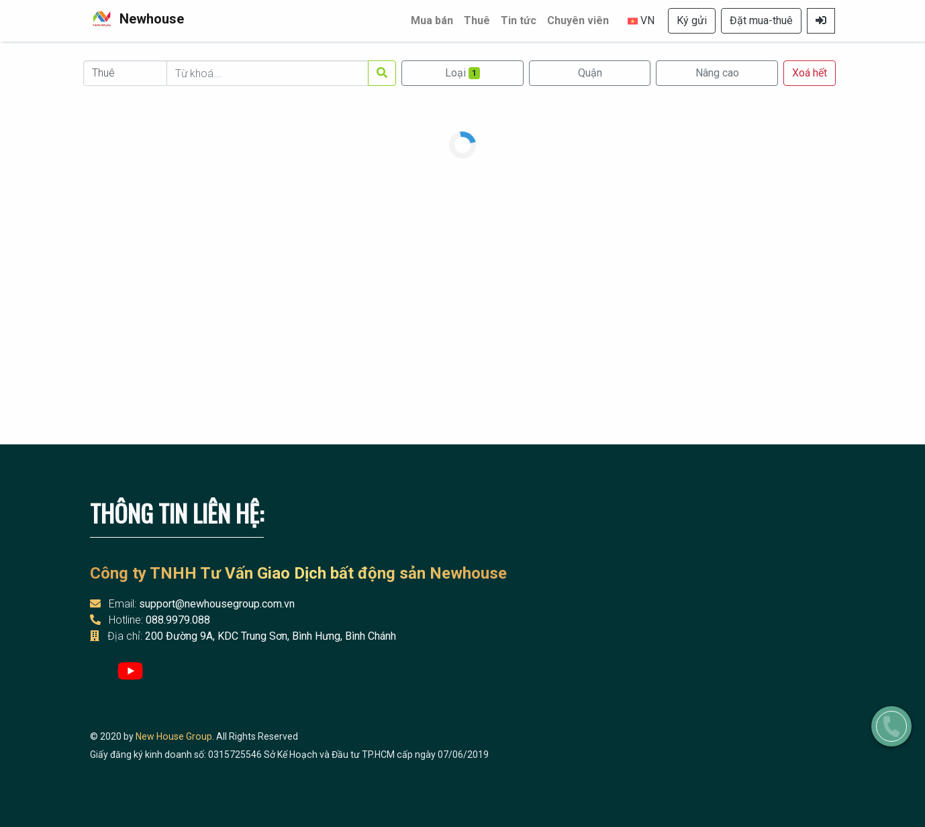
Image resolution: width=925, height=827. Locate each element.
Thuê (477, 20)
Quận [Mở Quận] (590, 72)
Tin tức (518, 20)
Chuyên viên (578, 20)
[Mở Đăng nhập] (821, 21)
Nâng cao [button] (717, 72)
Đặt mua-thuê (761, 20)
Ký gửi (692, 20)
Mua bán (432, 20)
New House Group (174, 736)
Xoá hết (809, 72)
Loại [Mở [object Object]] (462, 72)
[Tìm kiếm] (382, 73)
